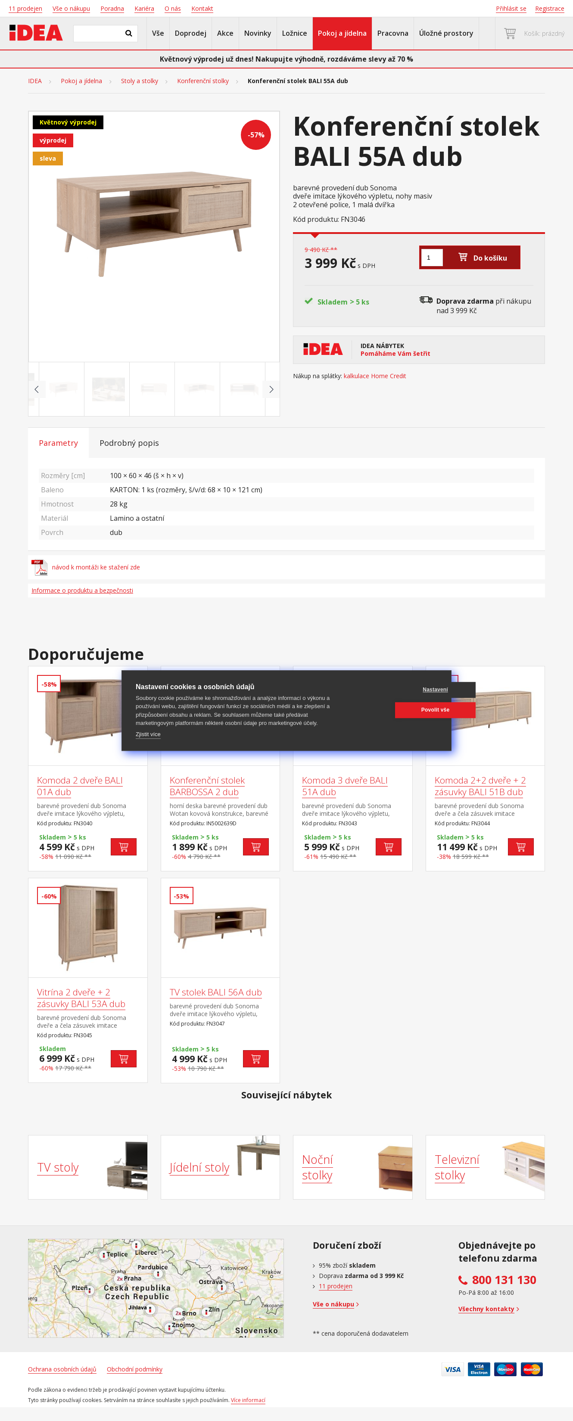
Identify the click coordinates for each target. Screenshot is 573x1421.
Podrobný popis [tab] (129, 443)
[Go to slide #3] (153, 389)
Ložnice (294, 33)
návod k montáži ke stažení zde (85, 567)
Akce (225, 33)
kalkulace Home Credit (375, 376)
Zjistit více (148, 734)
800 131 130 (504, 1279)
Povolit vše (396, 710)
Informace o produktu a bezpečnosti (82, 590)
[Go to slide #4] (199, 389)
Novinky (257, 33)
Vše (158, 33)
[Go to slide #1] (63, 389)
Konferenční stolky (203, 81)
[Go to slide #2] (108, 389)
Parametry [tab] (58, 443)
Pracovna (392, 33)
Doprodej (190, 33)
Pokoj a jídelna (342, 33)
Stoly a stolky (139, 81)
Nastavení (396, 690)
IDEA (35, 81)
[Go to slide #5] (244, 389)
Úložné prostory (446, 33)
